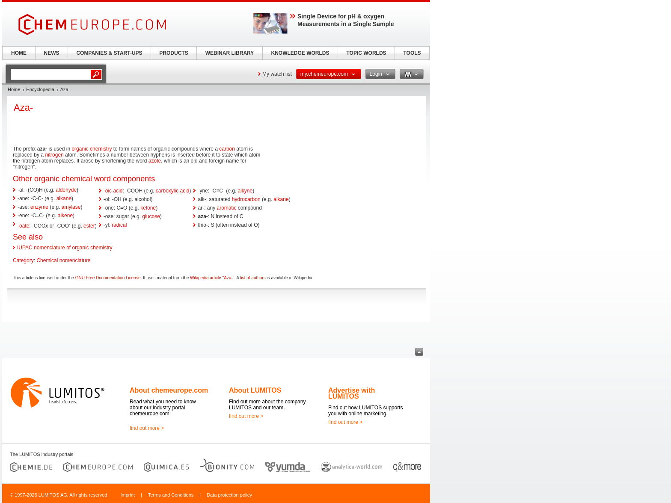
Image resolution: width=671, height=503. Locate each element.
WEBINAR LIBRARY (229, 53)
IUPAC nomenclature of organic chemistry (65, 248)
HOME (19, 53)
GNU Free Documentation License (108, 277)
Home (14, 89)
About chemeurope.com (169, 390)
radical (119, 225)
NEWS (51, 53)
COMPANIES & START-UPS (109, 53)
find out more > (147, 428)
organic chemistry (91, 149)
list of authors (252, 277)
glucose (151, 216)
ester (89, 226)
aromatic (227, 208)
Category (23, 260)
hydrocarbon (246, 199)
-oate (23, 226)
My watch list (277, 74)
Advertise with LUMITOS (351, 393)
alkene (65, 216)
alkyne (245, 191)
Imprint (127, 494)
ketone (148, 208)
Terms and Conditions (170, 494)
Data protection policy (229, 494)
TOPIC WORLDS (366, 53)
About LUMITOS (255, 390)
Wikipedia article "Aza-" (212, 277)
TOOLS (412, 53)
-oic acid (113, 191)
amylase (71, 207)
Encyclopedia (40, 89)
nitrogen (54, 155)
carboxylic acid (173, 191)
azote (154, 161)
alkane (63, 198)
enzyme (39, 207)
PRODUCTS (173, 53)
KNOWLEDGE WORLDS (300, 53)
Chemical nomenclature (63, 260)
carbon (227, 149)
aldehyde (66, 190)
